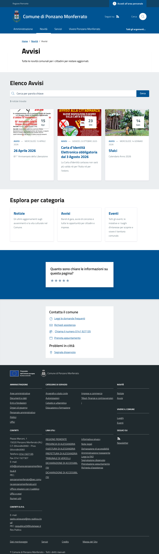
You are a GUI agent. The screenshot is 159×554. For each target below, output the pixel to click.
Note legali (86, 444)
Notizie (120, 393)
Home (25, 41)
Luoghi (120, 418)
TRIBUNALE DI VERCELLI (58, 458)
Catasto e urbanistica (56, 403)
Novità (43, 29)
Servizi (58, 29)
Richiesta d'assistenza (92, 467)
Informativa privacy (90, 439)
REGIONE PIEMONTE (56, 439)
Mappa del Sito (90, 541)
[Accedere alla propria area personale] (128, 3)
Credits (65, 541)
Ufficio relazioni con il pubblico (24, 489)
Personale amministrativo (22, 412)
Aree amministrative (20, 393)
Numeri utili (15, 498)
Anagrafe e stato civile (57, 393)
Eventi (120, 423)
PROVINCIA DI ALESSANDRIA (60, 444)
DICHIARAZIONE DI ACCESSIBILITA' (62, 465)
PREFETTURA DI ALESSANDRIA (61, 453)
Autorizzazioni (52, 398)
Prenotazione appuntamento (95, 464)
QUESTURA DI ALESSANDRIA (60, 448)
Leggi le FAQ (87, 456)
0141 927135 (26, 454)
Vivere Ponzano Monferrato (84, 29)
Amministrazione (23, 29)
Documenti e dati (18, 398)
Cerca (143, 93)
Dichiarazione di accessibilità (95, 448)
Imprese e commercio (91, 393)
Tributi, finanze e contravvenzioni (97, 400)
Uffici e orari (16, 493)
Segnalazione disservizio (93, 460)
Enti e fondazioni (18, 403)
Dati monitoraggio (19, 541)
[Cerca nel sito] (141, 16)
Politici (13, 417)
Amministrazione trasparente (95, 453)
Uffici (12, 422)
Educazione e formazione (58, 407)
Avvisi (17, 141)
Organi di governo (18, 407)
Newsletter (122, 443)
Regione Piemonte (20, 3)
